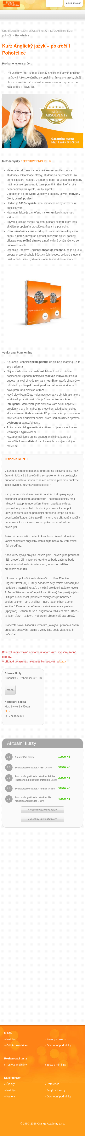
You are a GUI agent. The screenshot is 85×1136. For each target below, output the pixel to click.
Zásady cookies (56, 1039)
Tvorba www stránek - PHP (33, 767)
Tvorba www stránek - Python (35, 788)
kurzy (63, 661)
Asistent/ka (25, 757)
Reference (53, 1084)
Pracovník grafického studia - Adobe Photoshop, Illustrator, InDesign (36, 778)
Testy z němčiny (56, 1064)
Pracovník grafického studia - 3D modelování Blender (33, 799)
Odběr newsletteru (17, 1045)
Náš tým (11, 1039)
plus (7, 711)
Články (10, 1084)
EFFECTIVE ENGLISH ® (36, 161)
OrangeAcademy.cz (14, 30)
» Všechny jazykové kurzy (42, 809)
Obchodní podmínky (59, 1045)
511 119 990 (73, 3)
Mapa (10, 690)
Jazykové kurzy (56, 1090)
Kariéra (10, 1096)
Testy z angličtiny (16, 1064)
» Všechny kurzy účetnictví (42, 819)
